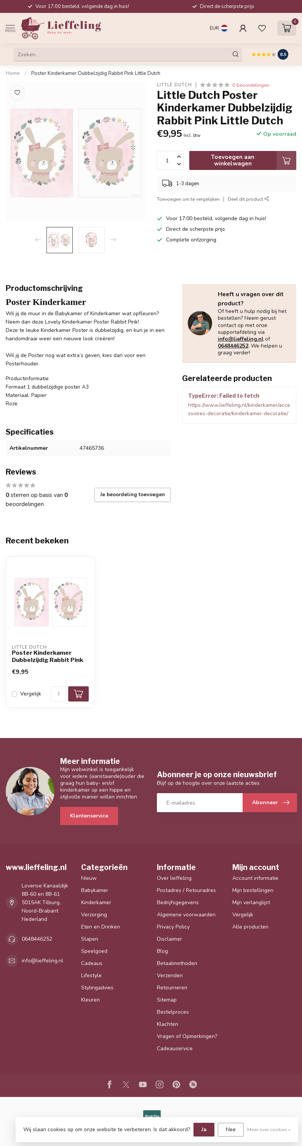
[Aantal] (58, 694)
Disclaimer (169, 939)
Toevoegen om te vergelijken (188, 199)
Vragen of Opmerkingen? (187, 1036)
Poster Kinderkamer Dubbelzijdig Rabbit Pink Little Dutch (95, 73)
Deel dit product (248, 199)
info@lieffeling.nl (241, 339)
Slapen (89, 939)
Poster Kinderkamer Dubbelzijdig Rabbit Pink (47, 656)
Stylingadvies (97, 987)
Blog (162, 951)
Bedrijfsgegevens (178, 902)
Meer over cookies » (269, 1129)
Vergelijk (30, 694)
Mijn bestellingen (252, 890)
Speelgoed (94, 951)
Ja (203, 1129)
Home (13, 73)
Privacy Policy (173, 926)
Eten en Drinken (100, 926)
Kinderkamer (96, 902)
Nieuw (89, 878)
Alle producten (250, 926)
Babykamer (94, 890)
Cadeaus (91, 963)
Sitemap (167, 999)
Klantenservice (89, 815)
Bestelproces (173, 1012)
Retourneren (172, 987)
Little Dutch (174, 85)
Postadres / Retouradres (186, 890)
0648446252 (233, 345)
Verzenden (170, 975)
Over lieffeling (174, 878)
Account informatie (255, 878)
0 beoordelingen (250, 85)
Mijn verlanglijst (251, 902)
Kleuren (90, 999)
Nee (231, 1129)
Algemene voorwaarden (186, 914)
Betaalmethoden (177, 963)
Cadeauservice (175, 1048)
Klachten (167, 1024)
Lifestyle (91, 975)
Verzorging (94, 914)
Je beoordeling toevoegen (132, 494)
